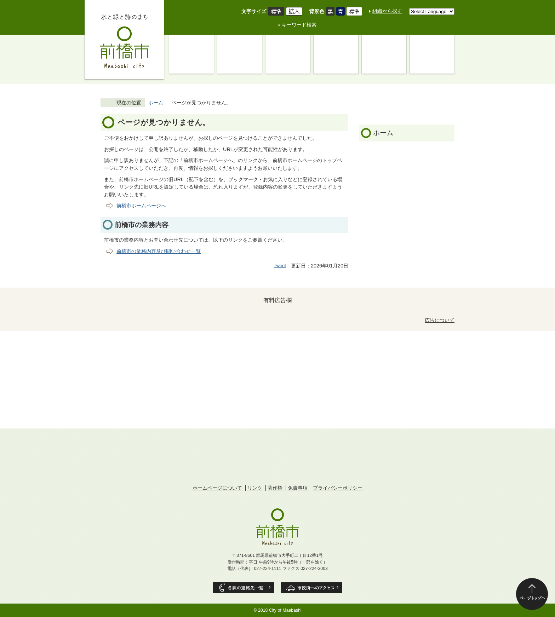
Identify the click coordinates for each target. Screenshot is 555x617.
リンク (254, 488)
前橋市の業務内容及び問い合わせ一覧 (158, 251)
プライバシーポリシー (337, 488)
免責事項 (298, 488)
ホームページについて (217, 488)
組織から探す (387, 11)
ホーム (155, 102)
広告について (439, 320)
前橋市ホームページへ (141, 205)
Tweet (280, 265)
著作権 (275, 488)
